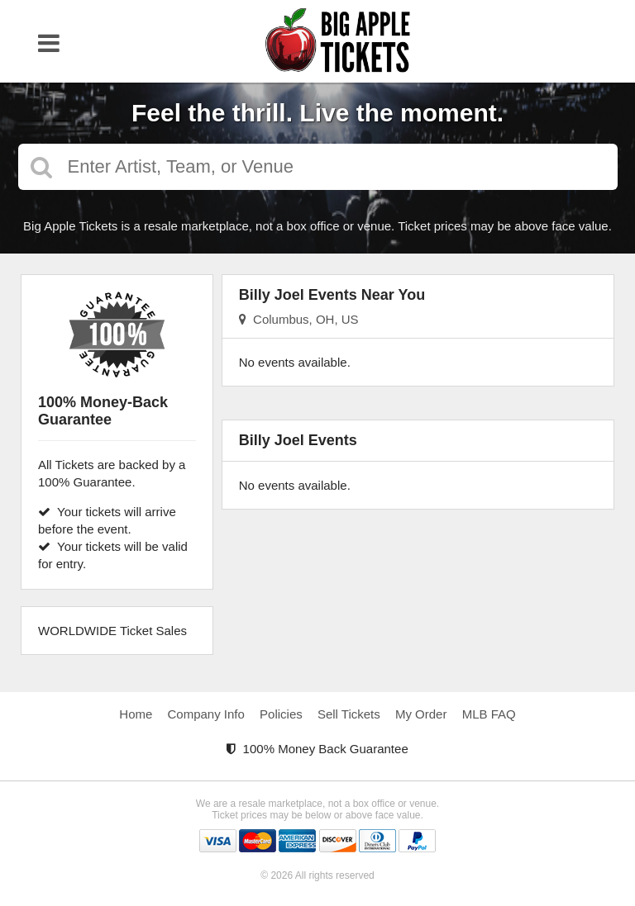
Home (135, 714)
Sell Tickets (349, 714)
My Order (421, 714)
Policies (281, 714)
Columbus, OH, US (299, 319)
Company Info (206, 714)
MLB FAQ (489, 714)
